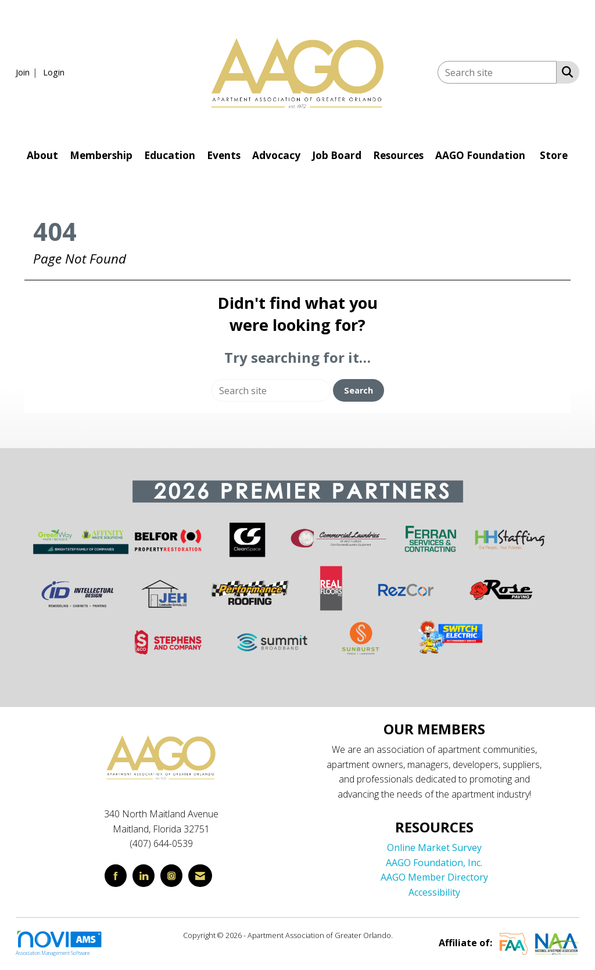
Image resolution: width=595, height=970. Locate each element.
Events (224, 155)
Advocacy (276, 155)
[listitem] (28, 72)
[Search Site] (565, 71)
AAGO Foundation (480, 155)
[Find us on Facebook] (116, 875)
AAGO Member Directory (434, 877)
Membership (101, 155)
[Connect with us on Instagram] (171, 875)
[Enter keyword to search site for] (497, 72)
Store (554, 155)
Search (358, 390)
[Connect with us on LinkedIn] (143, 875)
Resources (398, 155)
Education (169, 155)
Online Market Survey (434, 847)
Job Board (336, 155)
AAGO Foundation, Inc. (434, 862)
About (42, 155)
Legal (404, 935)
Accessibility (434, 892)
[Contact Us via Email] (200, 875)
